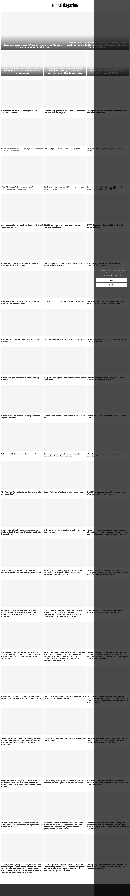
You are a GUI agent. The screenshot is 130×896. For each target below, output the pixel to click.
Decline (111, 285)
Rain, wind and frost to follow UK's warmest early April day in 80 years (20, 302)
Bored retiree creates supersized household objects (20, 341)
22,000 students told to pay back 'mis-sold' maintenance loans (63, 226)
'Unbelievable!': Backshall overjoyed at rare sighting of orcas (20, 417)
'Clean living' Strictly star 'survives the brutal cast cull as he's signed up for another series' (64, 782)
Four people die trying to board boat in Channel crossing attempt (22, 226)
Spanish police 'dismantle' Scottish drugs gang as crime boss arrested (64, 264)
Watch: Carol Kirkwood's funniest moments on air (64, 417)
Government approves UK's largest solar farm (64, 340)
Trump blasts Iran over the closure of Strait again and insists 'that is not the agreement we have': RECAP (22, 825)
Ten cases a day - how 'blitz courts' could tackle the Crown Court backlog (62, 455)
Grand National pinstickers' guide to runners (63, 492)
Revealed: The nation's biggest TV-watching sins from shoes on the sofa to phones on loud (21, 698)
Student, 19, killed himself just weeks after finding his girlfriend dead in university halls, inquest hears (21, 532)
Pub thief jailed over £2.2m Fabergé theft (62, 149)
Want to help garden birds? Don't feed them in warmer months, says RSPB (64, 112)
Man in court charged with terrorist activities (64, 301)
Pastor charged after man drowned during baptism (20, 379)
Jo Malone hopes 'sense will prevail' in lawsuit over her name (64, 188)
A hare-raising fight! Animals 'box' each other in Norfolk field (65, 740)
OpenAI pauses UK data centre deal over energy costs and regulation (19, 188)
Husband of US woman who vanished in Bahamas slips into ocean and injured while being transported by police (65, 69)
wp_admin (6, 116)
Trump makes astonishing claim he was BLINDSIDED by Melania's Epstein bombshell (21, 571)
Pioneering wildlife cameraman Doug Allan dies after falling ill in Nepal (20, 264)
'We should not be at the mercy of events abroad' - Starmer (19, 112)
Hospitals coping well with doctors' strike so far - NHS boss (65, 379)
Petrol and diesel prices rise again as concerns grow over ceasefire (22, 150)
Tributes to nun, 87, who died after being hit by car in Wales (64, 531)
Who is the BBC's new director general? (18, 454)
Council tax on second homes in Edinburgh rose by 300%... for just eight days (65, 698)
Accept (112, 280)
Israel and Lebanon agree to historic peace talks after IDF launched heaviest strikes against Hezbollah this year (63, 572)
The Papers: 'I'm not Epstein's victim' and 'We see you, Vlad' (21, 493)
